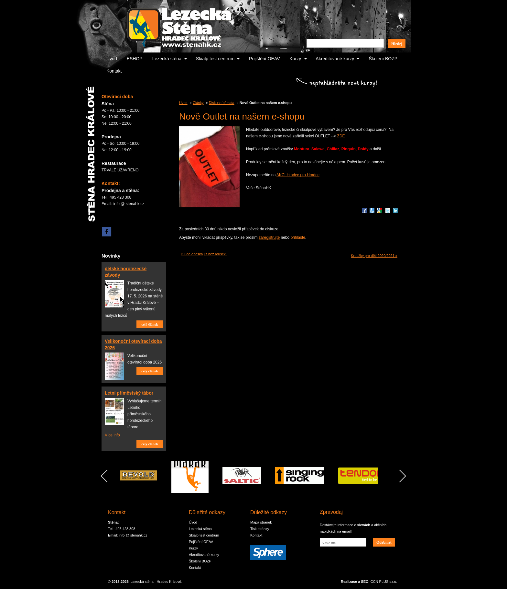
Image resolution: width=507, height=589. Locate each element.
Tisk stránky (259, 529)
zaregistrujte (269, 237)
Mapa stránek (261, 522)
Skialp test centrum (215, 58)
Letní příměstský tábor (129, 393)
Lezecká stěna (166, 58)
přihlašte (298, 237)
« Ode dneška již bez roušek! (204, 254)
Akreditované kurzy (335, 58)
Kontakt (114, 71)
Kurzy (295, 58)
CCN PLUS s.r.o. (384, 581)
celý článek (149, 324)
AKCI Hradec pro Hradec (297, 175)
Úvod (111, 58)
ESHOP (135, 58)
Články (198, 103)
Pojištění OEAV (264, 58)
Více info (112, 435)
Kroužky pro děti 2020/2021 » (374, 256)
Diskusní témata (221, 103)
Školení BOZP (383, 58)
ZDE (341, 136)
